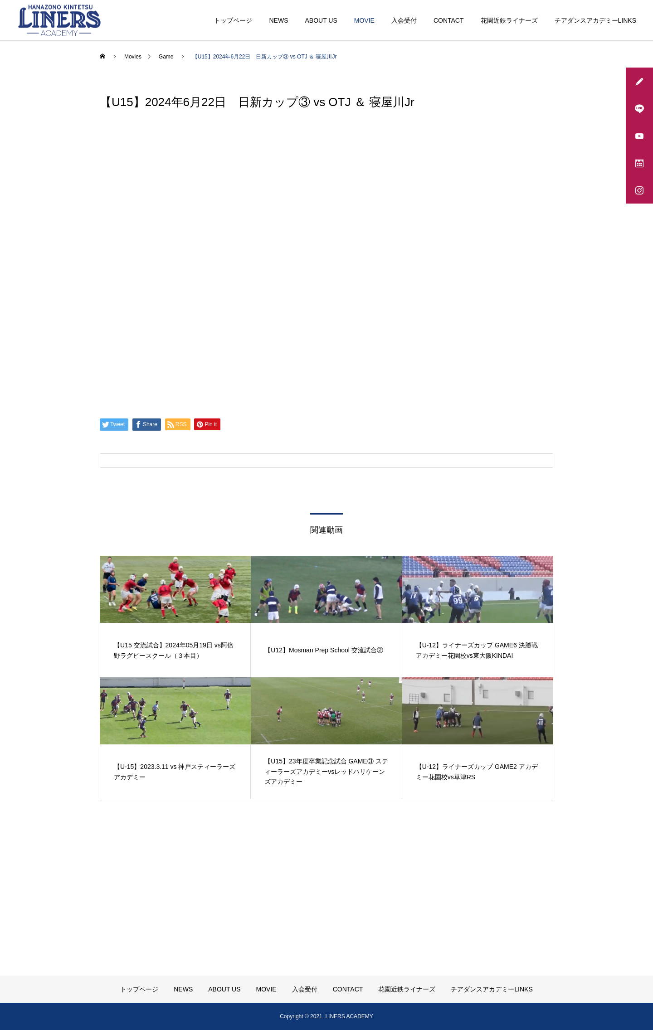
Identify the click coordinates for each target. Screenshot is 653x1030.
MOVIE (364, 20)
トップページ (233, 20)
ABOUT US (321, 20)
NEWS (278, 20)
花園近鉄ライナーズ (509, 20)
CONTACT (449, 20)
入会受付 (404, 20)
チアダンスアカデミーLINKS (595, 20)
